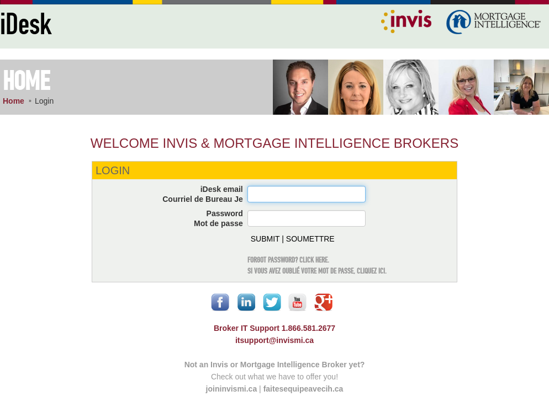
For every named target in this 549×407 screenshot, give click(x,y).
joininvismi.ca (231, 388)
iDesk (25, 25)
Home (13, 101)
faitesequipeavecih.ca (303, 388)
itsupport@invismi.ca (274, 340)
